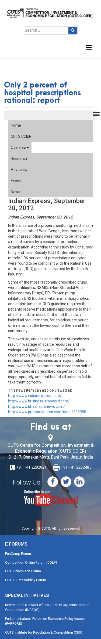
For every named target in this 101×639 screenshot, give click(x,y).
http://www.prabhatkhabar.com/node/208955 (47, 412)
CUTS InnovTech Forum (23, 571)
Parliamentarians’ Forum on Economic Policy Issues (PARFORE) (45, 621)
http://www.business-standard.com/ (39, 401)
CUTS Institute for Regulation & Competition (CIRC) (44, 632)
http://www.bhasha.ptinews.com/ (36, 406)
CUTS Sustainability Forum (25, 580)
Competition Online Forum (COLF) (31, 562)
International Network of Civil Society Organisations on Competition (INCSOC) (47, 607)
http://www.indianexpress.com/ (35, 396)
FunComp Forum (18, 553)
